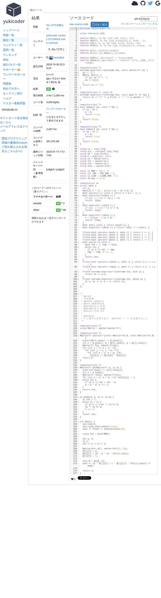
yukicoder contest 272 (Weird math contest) (56, 39)
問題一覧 (8, 35)
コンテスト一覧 (13, 45)
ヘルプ (7, 98)
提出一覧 (8, 40)
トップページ (11, 30)
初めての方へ (11, 88)
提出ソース (36, 10)
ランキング (10, 55)
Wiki (6, 60)
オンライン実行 (13, 93)
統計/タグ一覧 (12, 65)
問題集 (7, 83)
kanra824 (56, 57)
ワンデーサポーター (14, 76)
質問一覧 (8, 50)
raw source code (78, 24)
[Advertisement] (15, 205)
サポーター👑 (11, 69)
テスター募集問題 (14, 103)
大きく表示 (99, 24)
